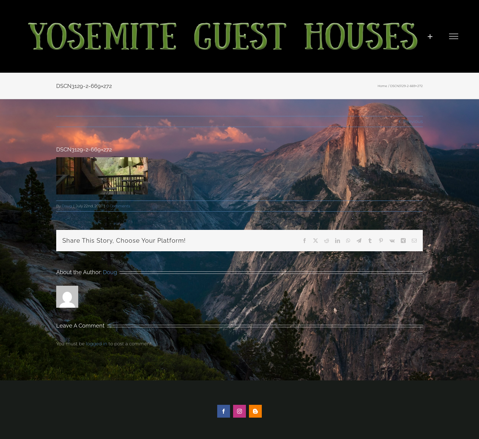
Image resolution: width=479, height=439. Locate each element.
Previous (413, 121)
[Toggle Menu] (453, 36)
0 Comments (118, 206)
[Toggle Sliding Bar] (430, 36)
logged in (96, 343)
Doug (67, 206)
